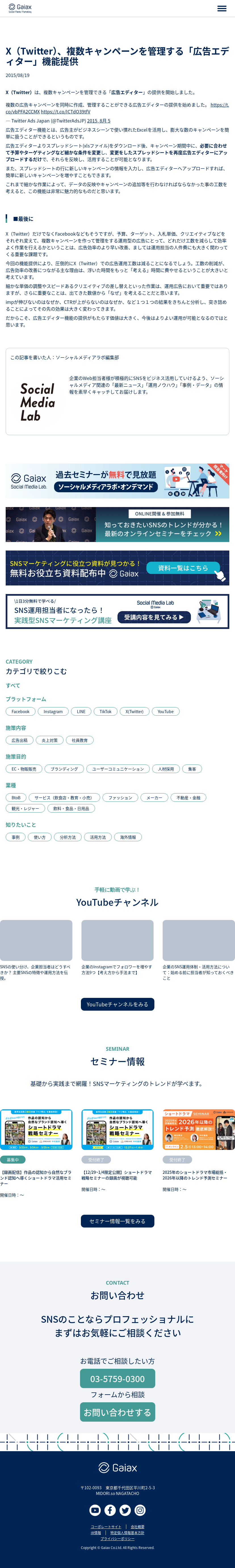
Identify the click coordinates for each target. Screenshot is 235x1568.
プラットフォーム (26, 699)
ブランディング (64, 769)
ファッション (120, 797)
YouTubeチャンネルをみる (117, 1004)
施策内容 (16, 727)
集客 (192, 769)
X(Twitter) (135, 711)
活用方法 (98, 837)
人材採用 (166, 769)
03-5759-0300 (117, 1378)
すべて (13, 685)
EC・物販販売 (24, 769)
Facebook (21, 711)
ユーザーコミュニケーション (118, 769)
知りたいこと (21, 824)
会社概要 (137, 1527)
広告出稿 (20, 740)
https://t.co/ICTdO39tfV (65, 111)
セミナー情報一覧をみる (117, 1221)
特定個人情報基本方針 (127, 1532)
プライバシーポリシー (117, 1538)
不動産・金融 (188, 797)
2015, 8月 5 (98, 120)
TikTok (106, 711)
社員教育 (80, 740)
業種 (11, 785)
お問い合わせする (117, 1412)
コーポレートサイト (106, 1527)
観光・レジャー (25, 808)
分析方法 (68, 837)
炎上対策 (50, 740)
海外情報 (128, 837)
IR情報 (96, 1532)
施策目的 (16, 756)
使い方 (40, 837)
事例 (16, 837)
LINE (81, 711)
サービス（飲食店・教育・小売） (64, 797)
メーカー (154, 797)
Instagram (53, 711)
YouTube (166, 711)
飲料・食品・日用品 (71, 808)
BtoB (16, 797)
